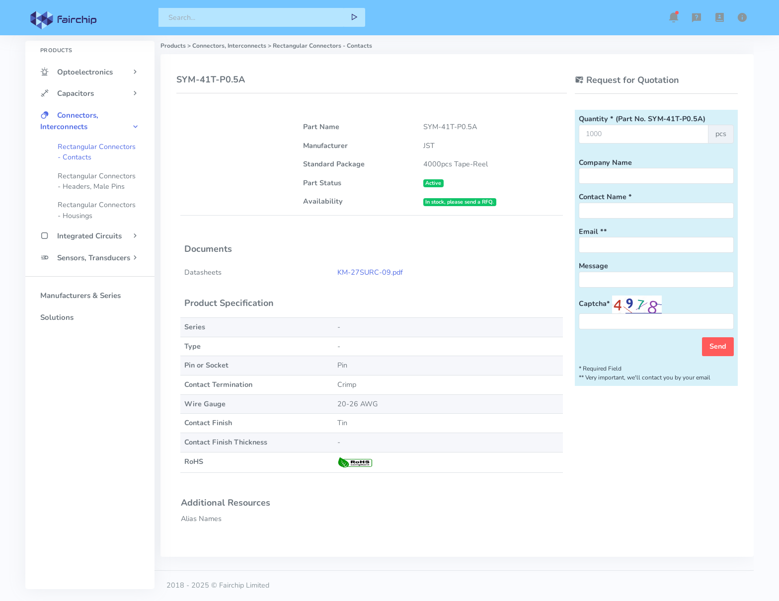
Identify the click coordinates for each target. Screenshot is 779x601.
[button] (674, 17)
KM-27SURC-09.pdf (370, 272)
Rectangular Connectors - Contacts (97, 152)
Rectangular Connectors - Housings (97, 210)
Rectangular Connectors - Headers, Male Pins (97, 181)
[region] (90, 297)
